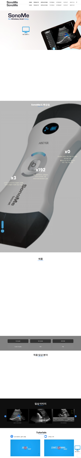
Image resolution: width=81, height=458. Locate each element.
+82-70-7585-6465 (48, 444)
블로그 (61, 438)
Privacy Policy (34, 453)
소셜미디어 (61, 440)
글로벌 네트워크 (11, 440)
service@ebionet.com (31, 444)
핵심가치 (12, 438)
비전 (7, 438)
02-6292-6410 (47, 441)
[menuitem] (30, 5)
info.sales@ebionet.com (49, 445)
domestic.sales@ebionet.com (50, 442)
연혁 (7, 440)
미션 (9, 438)
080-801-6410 (30, 441)
